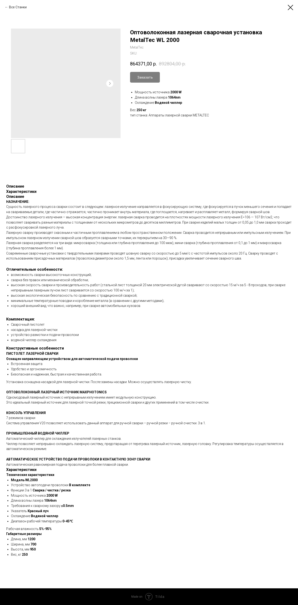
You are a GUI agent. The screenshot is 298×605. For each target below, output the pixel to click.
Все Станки (18, 7)
